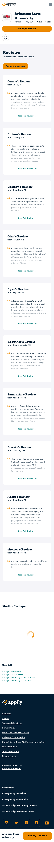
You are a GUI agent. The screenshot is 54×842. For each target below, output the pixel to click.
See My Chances (37, 835)
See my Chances (27, 28)
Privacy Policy (8, 728)
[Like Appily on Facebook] (26, 823)
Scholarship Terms (10, 751)
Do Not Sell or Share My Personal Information (23, 742)
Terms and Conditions (12, 723)
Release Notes (9, 756)
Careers (5, 718)
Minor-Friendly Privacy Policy (15, 732)
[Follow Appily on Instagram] (6, 823)
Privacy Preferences (11, 768)
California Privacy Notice (13, 737)
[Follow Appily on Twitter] (16, 823)
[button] (5, 38)
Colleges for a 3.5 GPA (12, 674)
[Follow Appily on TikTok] (36, 823)
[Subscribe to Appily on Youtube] (47, 823)
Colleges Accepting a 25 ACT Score (18, 677)
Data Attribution (9, 747)
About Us (6, 713)
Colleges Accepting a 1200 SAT (16, 680)
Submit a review (15, 66)
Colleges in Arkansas (11, 671)
